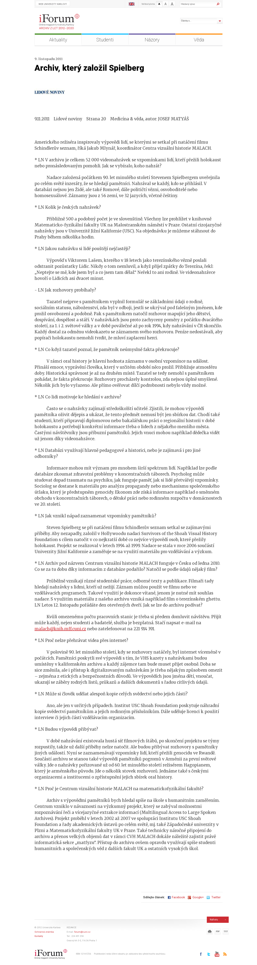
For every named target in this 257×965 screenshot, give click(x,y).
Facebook (176, 897)
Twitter (214, 897)
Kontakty (39, 936)
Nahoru (214, 919)
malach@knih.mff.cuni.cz (60, 628)
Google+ (196, 897)
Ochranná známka (44, 932)
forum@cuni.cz (82, 932)
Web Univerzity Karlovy (53, 4)
